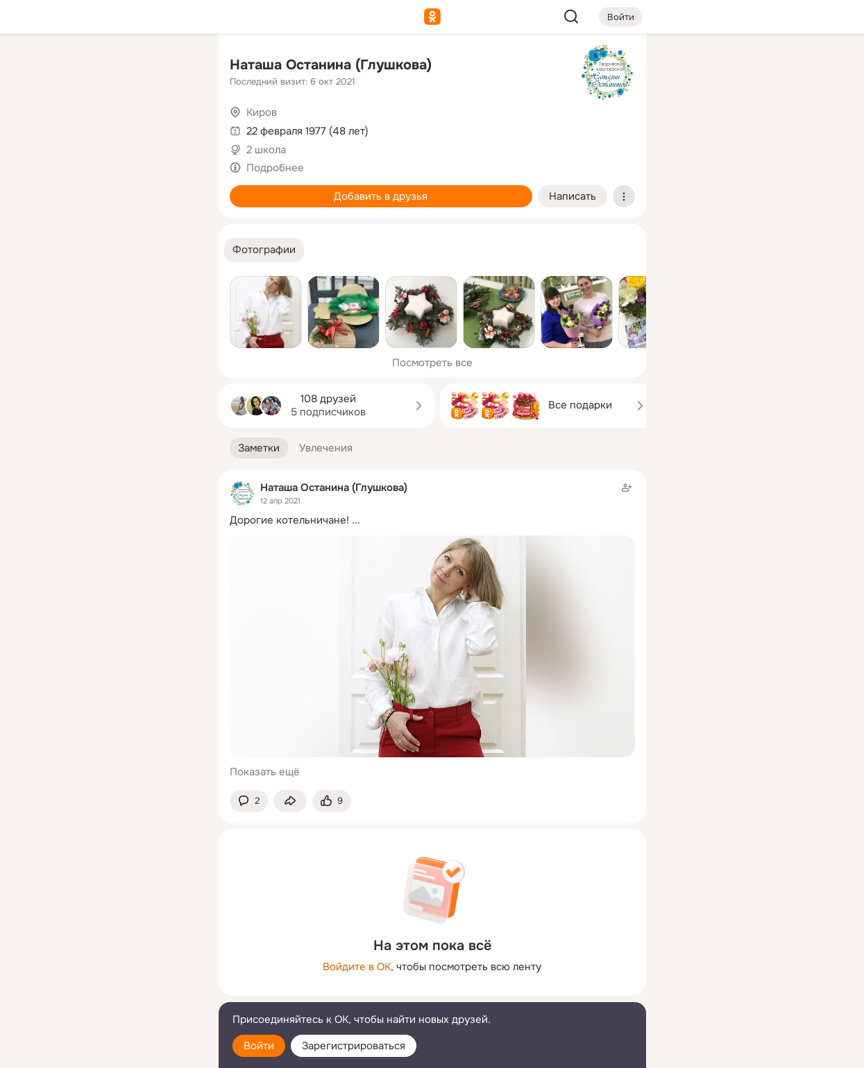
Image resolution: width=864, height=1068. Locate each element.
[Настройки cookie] (116, 1050)
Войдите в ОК (357, 967)
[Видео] (176, 127)
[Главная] (54, 66)
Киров (261, 112)
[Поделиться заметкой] (290, 801)
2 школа (266, 150)
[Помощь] (54, 249)
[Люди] (115, 127)
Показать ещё (265, 772)
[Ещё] (116, 961)
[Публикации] (54, 127)
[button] (264, 250)
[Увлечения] (115, 66)
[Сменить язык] (116, 991)
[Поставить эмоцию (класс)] (331, 801)
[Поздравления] (115, 188)
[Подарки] (54, 188)
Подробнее (275, 167)
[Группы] (176, 66)
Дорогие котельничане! (289, 520)
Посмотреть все (432, 363)
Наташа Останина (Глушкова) (331, 65)
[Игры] (176, 188)
